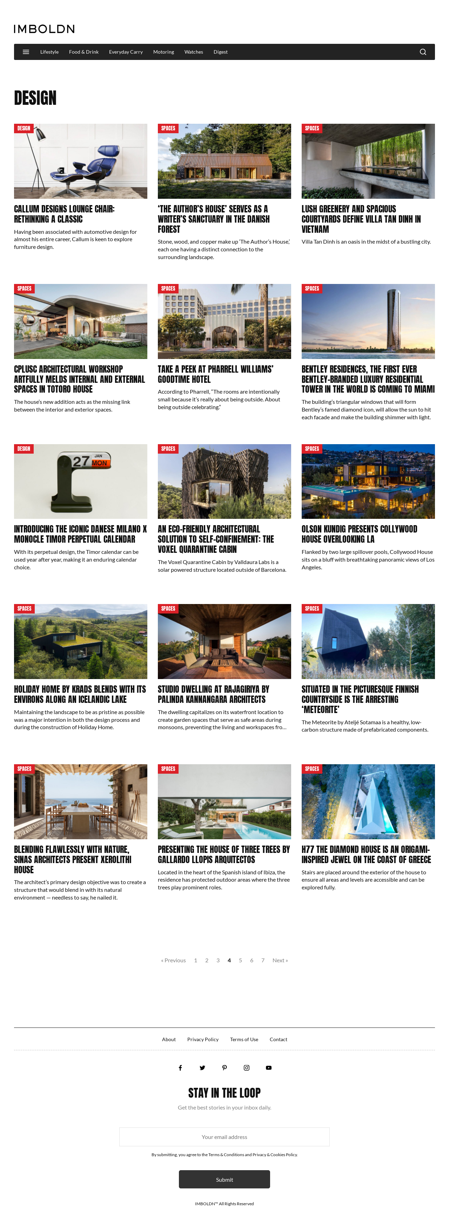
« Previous (173, 960)
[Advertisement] (307, 22)
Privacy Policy (203, 1039)
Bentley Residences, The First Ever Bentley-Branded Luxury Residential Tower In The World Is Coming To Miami (368, 379)
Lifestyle (49, 52)
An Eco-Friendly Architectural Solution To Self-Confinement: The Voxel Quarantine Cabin (216, 539)
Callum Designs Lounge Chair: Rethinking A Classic (64, 214)
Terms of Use (244, 1039)
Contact (278, 1039)
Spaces (168, 128)
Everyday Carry (126, 52)
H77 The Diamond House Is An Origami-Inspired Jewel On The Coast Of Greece (366, 854)
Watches (194, 52)
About (169, 1039)
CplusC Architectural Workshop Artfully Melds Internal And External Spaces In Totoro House (79, 379)
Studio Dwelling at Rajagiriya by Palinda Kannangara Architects (213, 694)
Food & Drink (84, 52)
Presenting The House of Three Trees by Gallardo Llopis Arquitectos (224, 854)
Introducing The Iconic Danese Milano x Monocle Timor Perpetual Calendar (80, 534)
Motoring (163, 52)
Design (24, 128)
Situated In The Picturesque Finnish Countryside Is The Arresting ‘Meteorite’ (360, 699)
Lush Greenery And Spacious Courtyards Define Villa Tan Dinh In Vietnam (361, 219)
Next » (280, 960)
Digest (221, 52)
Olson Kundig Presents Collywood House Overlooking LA (359, 534)
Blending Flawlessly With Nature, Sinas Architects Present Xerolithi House (72, 859)
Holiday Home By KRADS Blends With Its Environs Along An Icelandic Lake (80, 694)
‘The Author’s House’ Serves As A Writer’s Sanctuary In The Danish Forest (214, 219)
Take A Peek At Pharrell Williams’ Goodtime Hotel (216, 374)
